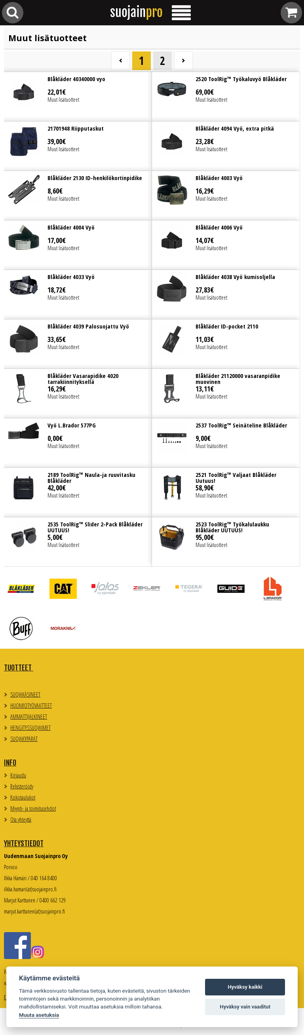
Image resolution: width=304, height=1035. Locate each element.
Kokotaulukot (22, 797)
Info (10, 762)
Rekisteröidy (21, 786)
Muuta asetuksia (39, 1015)
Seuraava (183, 60)
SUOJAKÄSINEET (25, 694)
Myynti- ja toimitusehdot (33, 808)
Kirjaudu (18, 775)
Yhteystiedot (24, 843)
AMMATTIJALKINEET (28, 716)
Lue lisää (78, 96)
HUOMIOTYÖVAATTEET (31, 705)
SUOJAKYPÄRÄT (24, 739)
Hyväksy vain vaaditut (245, 1007)
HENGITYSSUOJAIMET (30, 727)
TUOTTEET (18, 667)
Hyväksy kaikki (245, 987)
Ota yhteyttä (20, 819)
